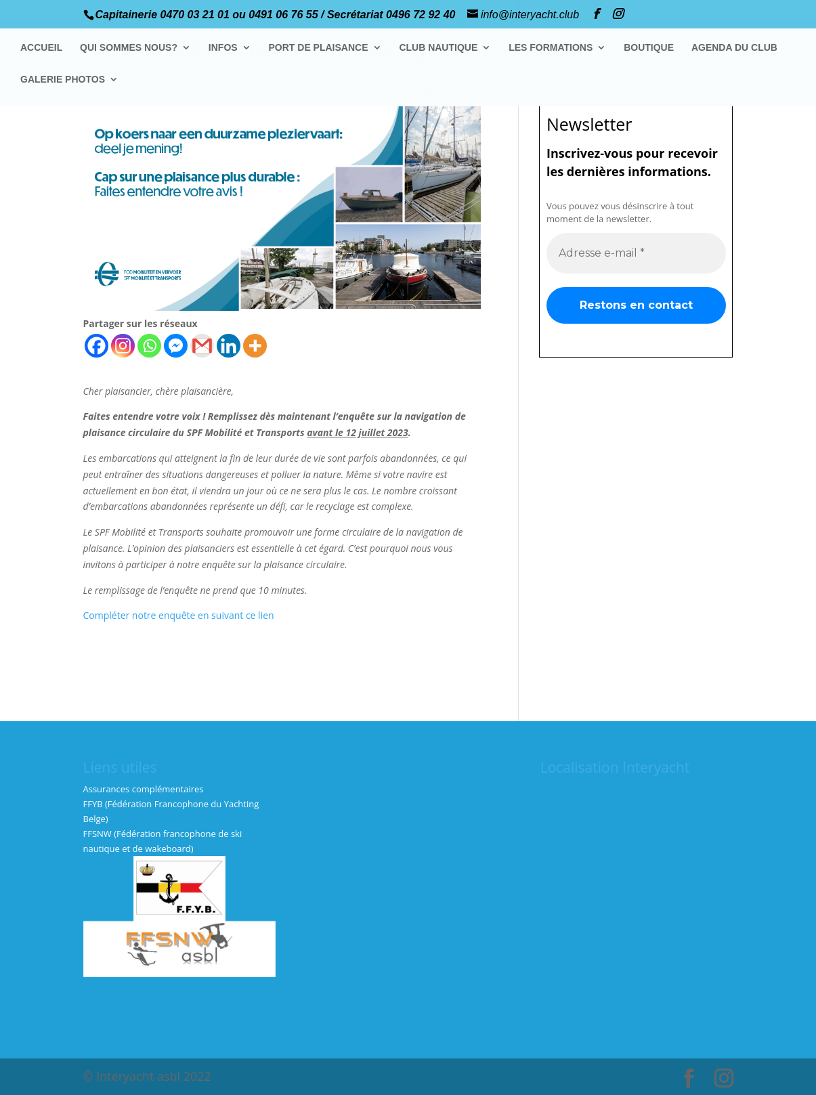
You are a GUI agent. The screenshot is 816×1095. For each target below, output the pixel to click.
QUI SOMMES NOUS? (128, 48)
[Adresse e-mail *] (636, 252)
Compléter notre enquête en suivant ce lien (178, 615)
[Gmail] (202, 346)
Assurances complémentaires (143, 789)
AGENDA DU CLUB (734, 48)
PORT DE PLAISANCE (318, 48)
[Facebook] (96, 346)
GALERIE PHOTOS (62, 79)
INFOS (223, 48)
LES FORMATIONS (551, 48)
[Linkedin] (228, 346)
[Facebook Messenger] (176, 346)
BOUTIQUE (649, 48)
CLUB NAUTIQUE (439, 48)
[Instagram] (123, 346)
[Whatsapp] (149, 346)
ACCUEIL (41, 48)
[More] (255, 346)
